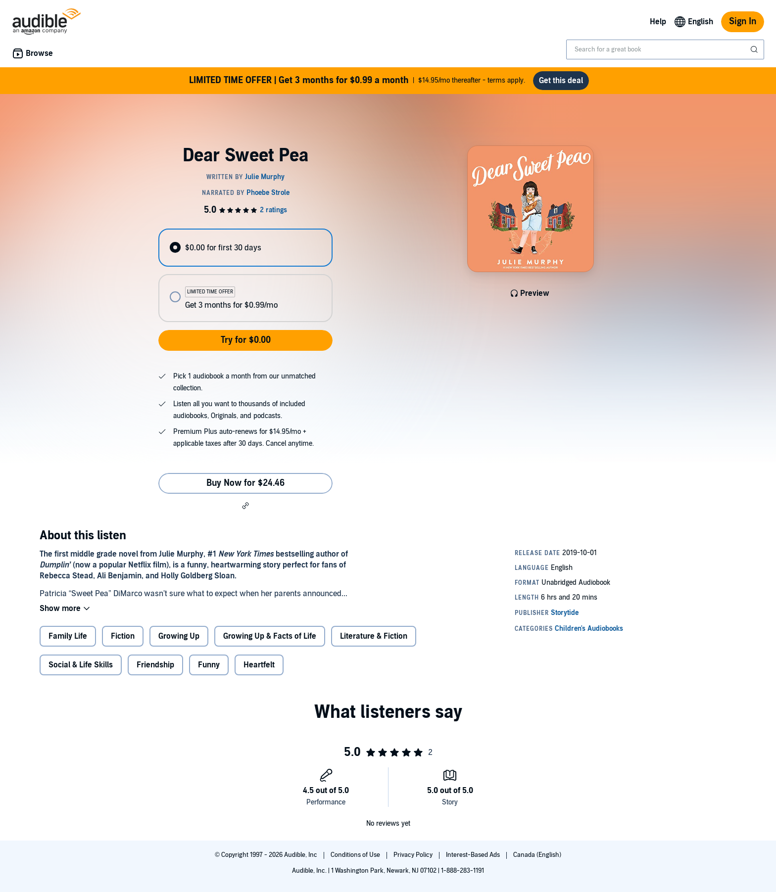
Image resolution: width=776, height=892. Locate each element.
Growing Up (178, 636)
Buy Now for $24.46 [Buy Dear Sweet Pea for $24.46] (245, 483)
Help (658, 22)
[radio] (245, 248)
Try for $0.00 (246, 340)
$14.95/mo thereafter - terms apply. (357, 80)
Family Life (67, 636)
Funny (209, 665)
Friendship (155, 665)
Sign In (742, 21)
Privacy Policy (413, 855)
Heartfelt (259, 665)
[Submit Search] (755, 49)
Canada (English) (537, 855)
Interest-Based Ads (473, 855)
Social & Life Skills (80, 665)
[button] (245, 506)
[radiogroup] (245, 275)
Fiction (123, 636)
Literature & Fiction (373, 636)
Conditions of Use (356, 855)
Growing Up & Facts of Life (269, 636)
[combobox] (665, 49)
